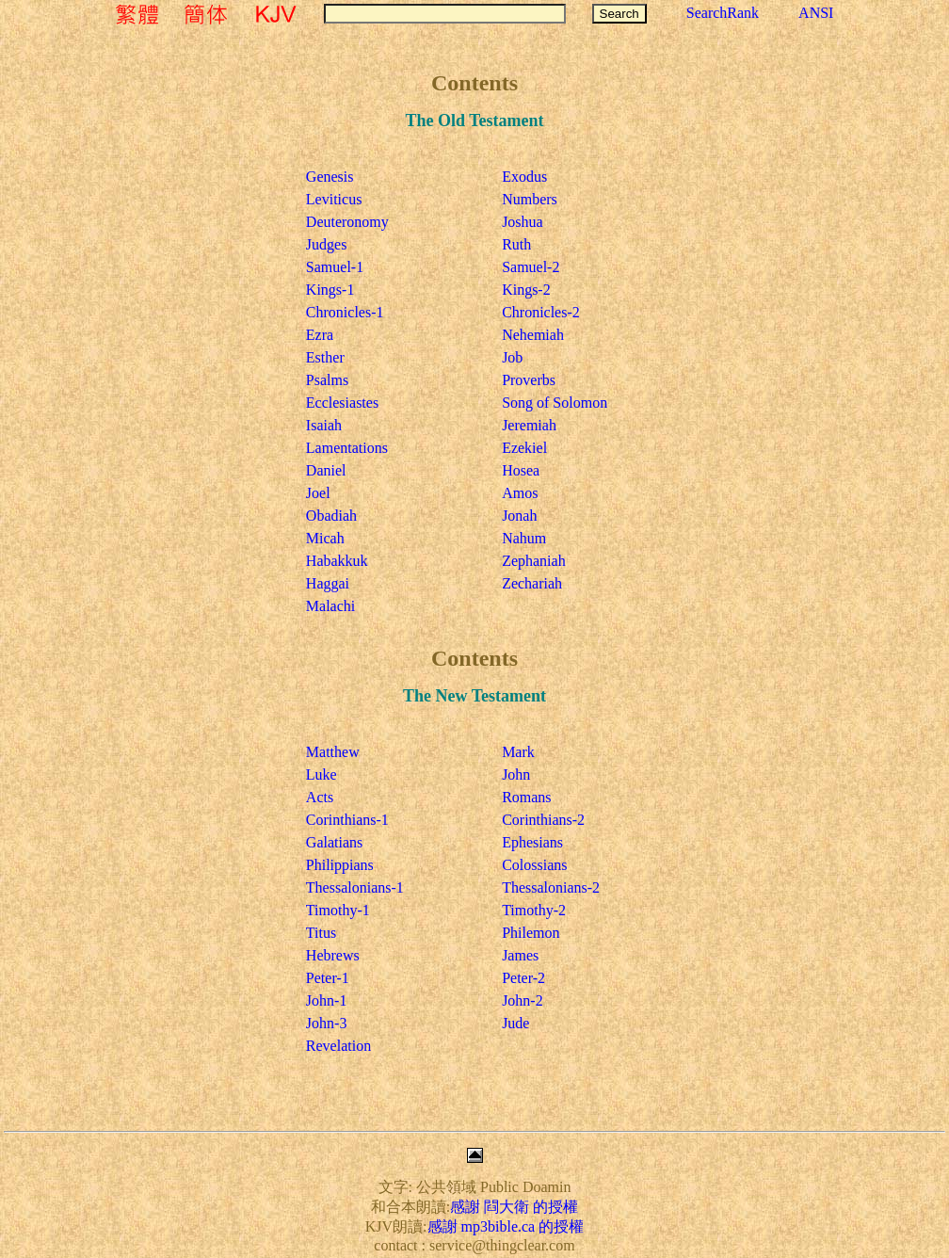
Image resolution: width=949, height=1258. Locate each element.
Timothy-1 (338, 910)
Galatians (334, 842)
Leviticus (334, 199)
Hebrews (333, 955)
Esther (325, 357)
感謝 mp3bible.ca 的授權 (506, 1226)
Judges (326, 244)
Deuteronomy (347, 222)
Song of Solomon (554, 403)
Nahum (524, 538)
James (520, 955)
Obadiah (331, 516)
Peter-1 (327, 978)
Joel (318, 493)
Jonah (519, 516)
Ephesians (532, 842)
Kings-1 (330, 290)
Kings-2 (526, 290)
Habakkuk (337, 561)
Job (512, 357)
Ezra (319, 335)
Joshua (522, 222)
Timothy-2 (534, 910)
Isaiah (324, 425)
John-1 (326, 1000)
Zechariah (532, 583)
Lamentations (347, 448)
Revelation (338, 1046)
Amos (520, 493)
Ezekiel (524, 448)
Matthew (333, 752)
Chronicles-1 (345, 312)
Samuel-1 (334, 267)
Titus (321, 933)
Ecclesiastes (342, 403)
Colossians (534, 865)
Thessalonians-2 (551, 887)
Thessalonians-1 (355, 887)
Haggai (327, 583)
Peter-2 (523, 978)
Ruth (516, 244)
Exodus (524, 177)
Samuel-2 (530, 267)
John (516, 774)
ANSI (815, 13)
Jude (515, 1023)
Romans (526, 797)
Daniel (326, 470)
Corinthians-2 (543, 820)
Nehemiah (533, 335)
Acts (319, 797)
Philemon (530, 933)
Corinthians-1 (347, 820)
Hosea (520, 470)
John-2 (522, 1000)
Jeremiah (529, 425)
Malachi (330, 606)
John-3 (326, 1023)
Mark (518, 752)
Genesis (330, 177)
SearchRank (722, 13)
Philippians (340, 865)
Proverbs (528, 380)
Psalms (327, 380)
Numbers (529, 199)
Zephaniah (534, 561)
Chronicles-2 (541, 312)
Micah (325, 538)
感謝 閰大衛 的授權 (514, 1207)
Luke (321, 774)
